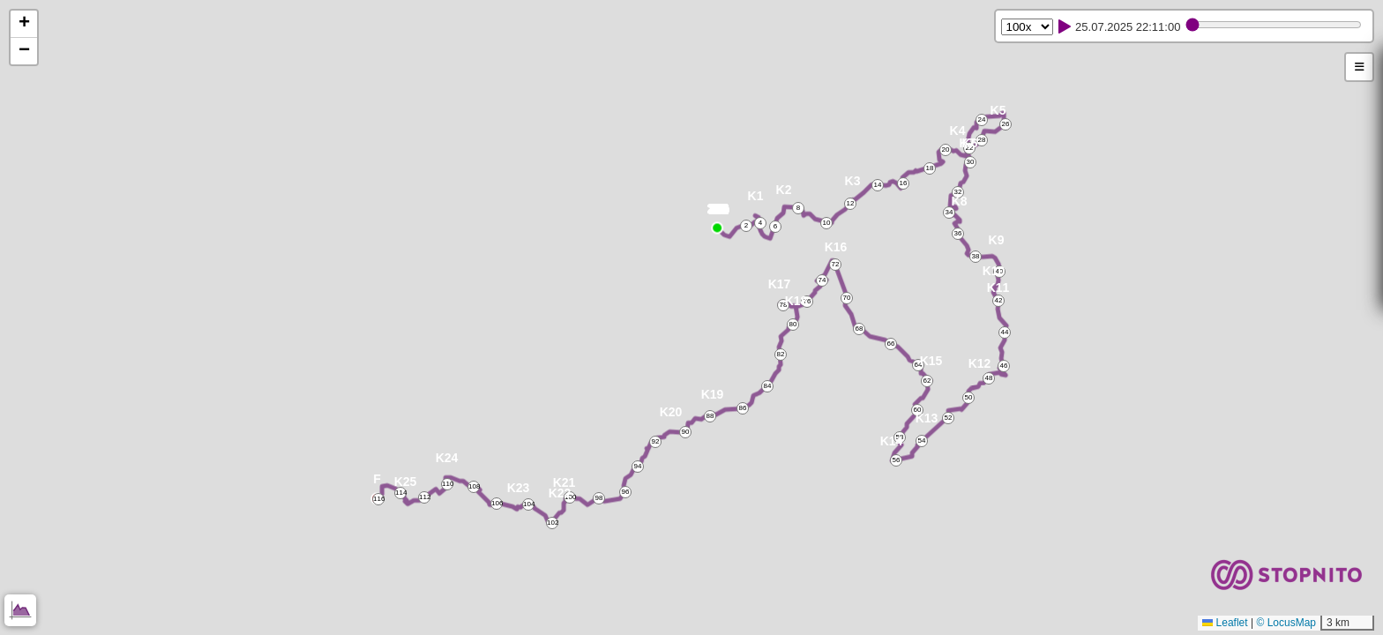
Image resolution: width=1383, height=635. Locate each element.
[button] (719, 212)
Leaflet (1224, 622)
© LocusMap (1286, 622)
